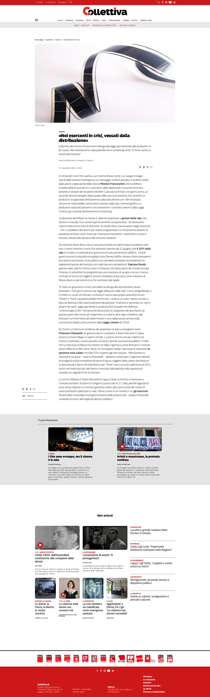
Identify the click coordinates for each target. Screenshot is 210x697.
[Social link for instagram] (166, 2)
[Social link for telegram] (174, 2)
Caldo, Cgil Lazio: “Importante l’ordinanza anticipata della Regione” (151, 548)
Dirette (134, 20)
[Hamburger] (36, 20)
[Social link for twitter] (159, 2)
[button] (140, 167)
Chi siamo (147, 676)
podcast (85, 25)
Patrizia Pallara (88, 618)
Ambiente (69, 20)
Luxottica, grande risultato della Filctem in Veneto (148, 531)
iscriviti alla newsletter (104, 25)
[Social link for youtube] (170, 2)
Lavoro (60, 20)
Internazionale (114, 20)
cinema (30, 396)
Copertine (49, 40)
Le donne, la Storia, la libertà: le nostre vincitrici (44, 608)
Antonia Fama (87, 562)
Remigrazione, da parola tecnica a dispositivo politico (149, 581)
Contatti (39, 2)
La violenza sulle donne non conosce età (68, 607)
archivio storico (127, 25)
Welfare (96, 20)
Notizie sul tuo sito (151, 685)
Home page (39, 40)
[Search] (71, 2)
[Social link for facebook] (162, 2)
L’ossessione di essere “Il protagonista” (98, 556)
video (76, 25)
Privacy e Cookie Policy (154, 692)
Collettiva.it (43, 684)
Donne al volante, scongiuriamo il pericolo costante (149, 598)
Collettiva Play (146, 20)
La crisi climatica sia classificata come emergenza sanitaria (93, 608)
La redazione (50, 2)
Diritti (88, 20)
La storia (147, 689)
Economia (80, 20)
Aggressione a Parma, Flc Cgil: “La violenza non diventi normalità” (117, 608)
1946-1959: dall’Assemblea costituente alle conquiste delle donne (54, 558)
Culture (126, 20)
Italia (104, 20)
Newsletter (62, 2)
